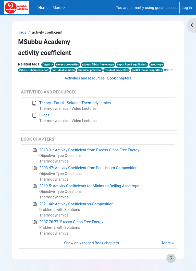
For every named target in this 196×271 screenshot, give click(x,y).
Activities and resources (85, 78)
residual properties (117, 70)
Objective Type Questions (60, 155)
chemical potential (89, 70)
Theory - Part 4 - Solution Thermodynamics (75, 103)
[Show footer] (171, 258)
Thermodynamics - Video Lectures (67, 108)
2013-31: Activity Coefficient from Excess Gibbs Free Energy (89, 150)
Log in (187, 7)
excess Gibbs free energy (98, 64)
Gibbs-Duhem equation (33, 70)
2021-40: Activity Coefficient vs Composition (76, 204)
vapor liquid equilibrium (132, 64)
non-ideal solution (63, 70)
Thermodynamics (54, 161)
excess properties (67, 64)
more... (170, 69)
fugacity (48, 64)
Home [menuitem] (43, 7)
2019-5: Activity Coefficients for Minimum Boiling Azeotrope (89, 186)
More (166, 243)
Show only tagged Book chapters (91, 243)
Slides (44, 115)
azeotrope (156, 64)
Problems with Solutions (59, 209)
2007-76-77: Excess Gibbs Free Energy (71, 222)
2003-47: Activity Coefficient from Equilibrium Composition (88, 168)
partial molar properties (147, 70)
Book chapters (119, 78)
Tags (22, 32)
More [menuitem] (57, 7)
